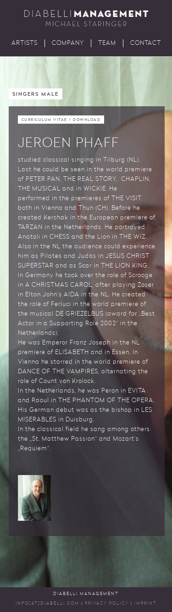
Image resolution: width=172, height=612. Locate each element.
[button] (34, 498)
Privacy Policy (107, 603)
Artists (24, 43)
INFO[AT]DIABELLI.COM (47, 603)
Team (107, 43)
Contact (145, 43)
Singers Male (35, 94)
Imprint (145, 603)
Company (68, 43)
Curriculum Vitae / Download (61, 120)
